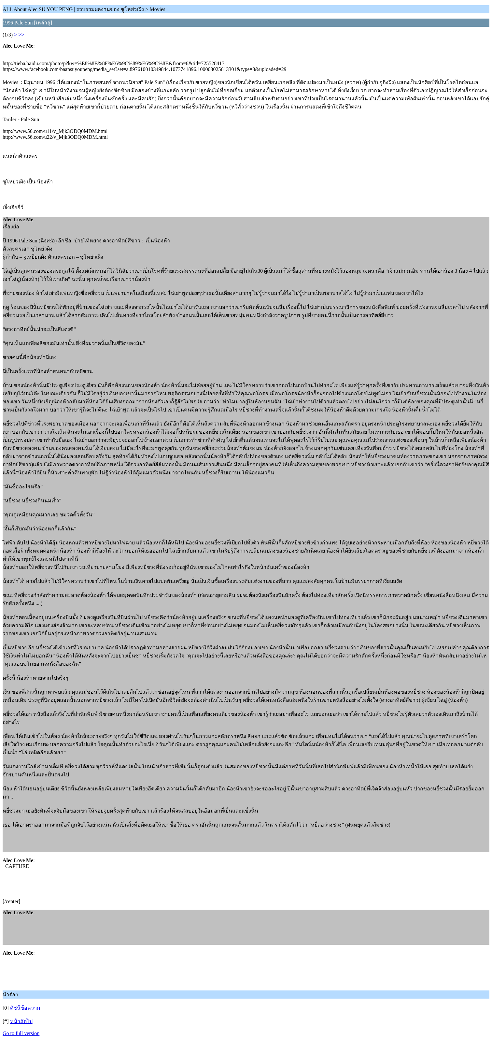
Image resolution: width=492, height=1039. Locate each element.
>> (21, 34)
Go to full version (21, 1033)
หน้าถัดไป (21, 1021)
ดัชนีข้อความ (25, 1008)
